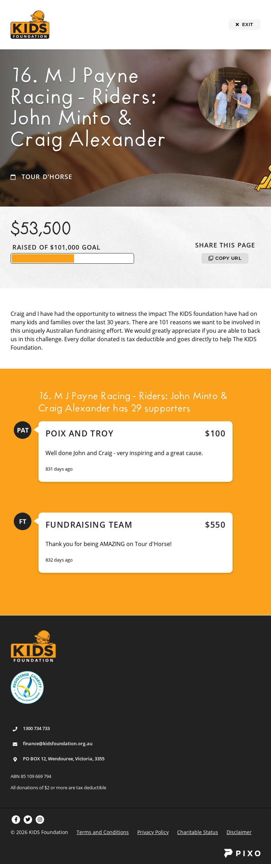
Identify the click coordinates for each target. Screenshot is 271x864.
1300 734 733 (36, 728)
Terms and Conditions (103, 832)
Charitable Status (197, 832)
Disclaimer (239, 832)
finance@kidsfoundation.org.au (57, 743)
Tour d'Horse (47, 176)
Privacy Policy (153, 832)
